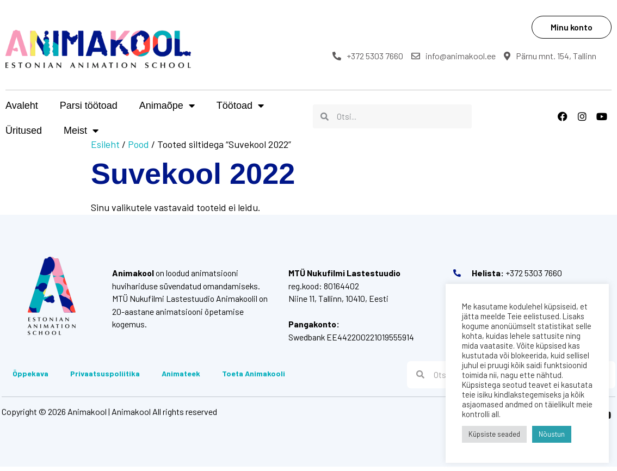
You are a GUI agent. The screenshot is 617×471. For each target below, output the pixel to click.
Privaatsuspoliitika (103, 376)
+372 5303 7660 (373, 56)
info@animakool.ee (459, 56)
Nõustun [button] (552, 434)
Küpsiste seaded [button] (494, 434)
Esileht (105, 144)
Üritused (304, 105)
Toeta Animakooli (251, 376)
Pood (138, 144)
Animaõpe (167, 105)
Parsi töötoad (89, 105)
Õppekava (29, 376)
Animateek (179, 376)
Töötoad (240, 105)
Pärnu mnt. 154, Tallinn (556, 56)
